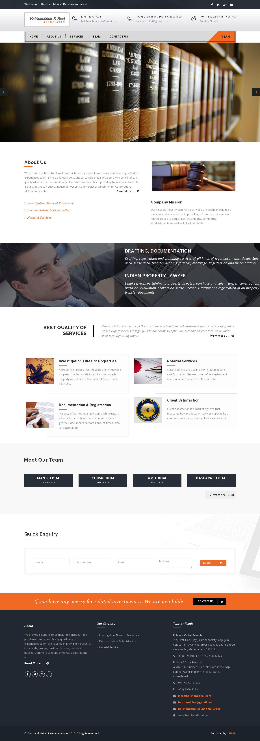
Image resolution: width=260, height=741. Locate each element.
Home (34, 36)
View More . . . (222, 336)
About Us (54, 36)
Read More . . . (128, 191)
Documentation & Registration (47, 210)
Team (97, 36)
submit (213, 563)
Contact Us (119, 36)
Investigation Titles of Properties (48, 203)
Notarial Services (37, 217)
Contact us (211, 601)
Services (77, 36)
